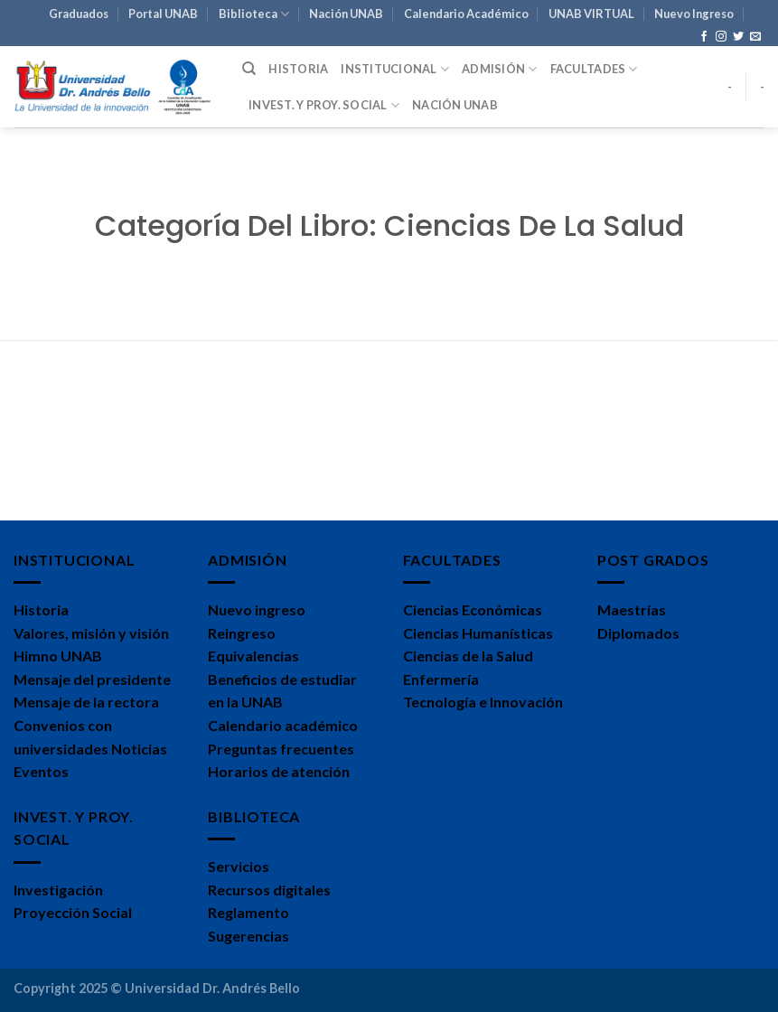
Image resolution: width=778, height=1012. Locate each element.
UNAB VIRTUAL (591, 13)
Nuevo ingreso (256, 609)
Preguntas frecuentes (281, 748)
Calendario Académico (466, 13)
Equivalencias (253, 655)
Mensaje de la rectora (86, 701)
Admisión (500, 69)
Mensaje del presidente (92, 679)
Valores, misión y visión (91, 633)
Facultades (594, 69)
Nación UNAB (346, 13)
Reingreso (242, 633)
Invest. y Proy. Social (323, 105)
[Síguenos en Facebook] (703, 37)
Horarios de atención (279, 771)
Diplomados (638, 633)
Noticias (139, 748)
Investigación (58, 889)
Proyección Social (73, 912)
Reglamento (248, 912)
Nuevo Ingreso (694, 13)
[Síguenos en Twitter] (738, 37)
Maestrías (631, 609)
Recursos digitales (269, 889)
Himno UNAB (58, 655)
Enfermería (441, 679)
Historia (298, 68)
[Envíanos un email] (755, 37)
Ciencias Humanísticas (478, 633)
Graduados (78, 13)
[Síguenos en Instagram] (721, 37)
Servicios (238, 866)
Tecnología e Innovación (483, 701)
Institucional (395, 69)
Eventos (41, 771)
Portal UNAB (163, 13)
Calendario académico (283, 725)
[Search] (249, 69)
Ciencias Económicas (472, 609)
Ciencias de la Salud (468, 655)
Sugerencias (248, 935)
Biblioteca (254, 14)
